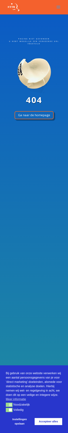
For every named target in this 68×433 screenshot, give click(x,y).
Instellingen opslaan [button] (19, 421)
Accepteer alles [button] (48, 421)
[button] (9, 405)
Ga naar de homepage (34, 115)
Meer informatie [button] (16, 399)
